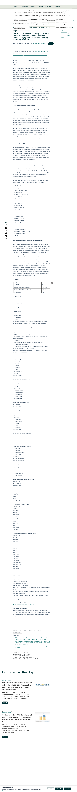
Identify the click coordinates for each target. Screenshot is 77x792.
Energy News (25, 6)
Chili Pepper (15, 630)
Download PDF (64, 32)
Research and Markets (39, 43)
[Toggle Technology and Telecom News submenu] (62, 6)
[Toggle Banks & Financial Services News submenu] (37, 6)
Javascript (63, 37)
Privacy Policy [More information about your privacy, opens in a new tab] (4, 790)
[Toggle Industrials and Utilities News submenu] (54, 6)
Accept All (67, 788)
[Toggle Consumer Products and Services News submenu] (21, 6)
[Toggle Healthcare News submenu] (45, 6)
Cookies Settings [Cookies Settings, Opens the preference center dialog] (50, 788)
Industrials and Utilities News (50, 6)
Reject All (59, 788)
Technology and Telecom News (58, 6)
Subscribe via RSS (65, 33)
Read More (5, 702)
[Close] (75, 789)
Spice (35, 630)
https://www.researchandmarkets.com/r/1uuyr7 (23, 604)
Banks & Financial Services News (33, 6)
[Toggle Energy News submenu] (29, 6)
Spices (39, 630)
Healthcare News (42, 6)
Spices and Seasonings (17, 632)
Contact (14, 665)
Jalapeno (24, 630)
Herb (20, 630)
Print (62, 30)
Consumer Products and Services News (17, 6)
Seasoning (30, 630)
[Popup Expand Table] (52, 283)
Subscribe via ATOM (65, 35)
